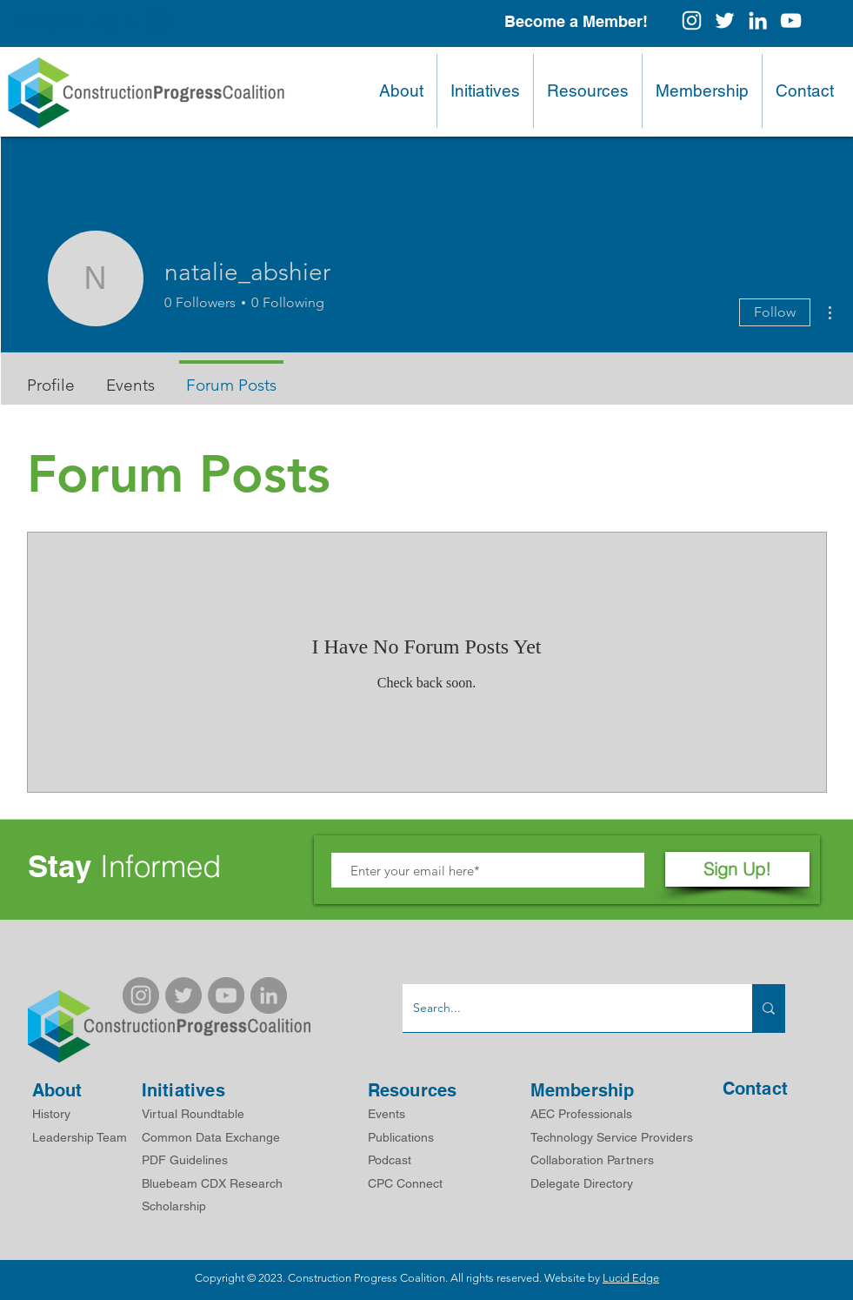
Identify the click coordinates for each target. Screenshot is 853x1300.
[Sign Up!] (737, 869)
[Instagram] (691, 20)
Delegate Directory (581, 1183)
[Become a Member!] (576, 21)
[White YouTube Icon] (790, 20)
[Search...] (564, 1008)
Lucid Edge (631, 1277)
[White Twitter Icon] (724, 20)
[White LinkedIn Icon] (757, 20)
